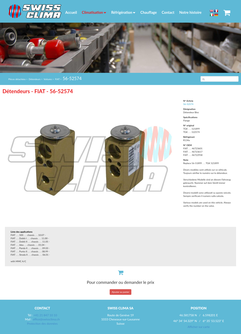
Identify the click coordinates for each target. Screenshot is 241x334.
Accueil (71, 12)
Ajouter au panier (120, 292)
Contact (168, 12)
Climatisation (94, 12)
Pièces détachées (17, 79)
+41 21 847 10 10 (45, 315)
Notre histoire (190, 12)
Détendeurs (34, 79)
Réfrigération (123, 12)
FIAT (57, 79)
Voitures (48, 79)
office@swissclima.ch (46, 319)
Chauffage (148, 12)
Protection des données (42, 323)
